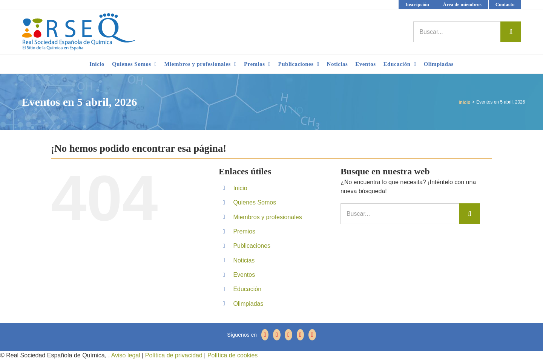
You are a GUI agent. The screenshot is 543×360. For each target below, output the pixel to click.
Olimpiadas (248, 304)
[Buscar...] (456, 31)
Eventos (244, 275)
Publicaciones (251, 246)
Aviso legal (125, 355)
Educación (247, 289)
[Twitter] (277, 334)
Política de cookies (232, 355)
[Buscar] (510, 31)
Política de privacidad (172, 355)
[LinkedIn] (300, 334)
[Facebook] (265, 334)
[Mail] (312, 334)
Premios (244, 231)
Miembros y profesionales (267, 217)
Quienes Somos (254, 202)
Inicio (240, 188)
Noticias (244, 260)
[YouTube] (288, 334)
